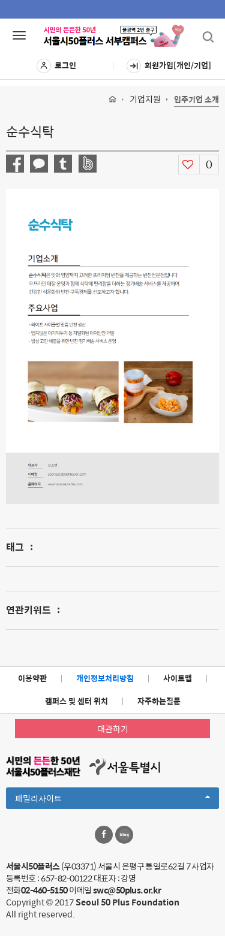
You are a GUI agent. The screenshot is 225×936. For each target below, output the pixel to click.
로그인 (56, 66)
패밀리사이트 (112, 800)
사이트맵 (177, 678)
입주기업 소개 (196, 99)
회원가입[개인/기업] (169, 66)
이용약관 (32, 678)
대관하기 (112, 728)
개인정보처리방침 (105, 678)
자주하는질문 (159, 701)
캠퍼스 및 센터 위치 (76, 701)
